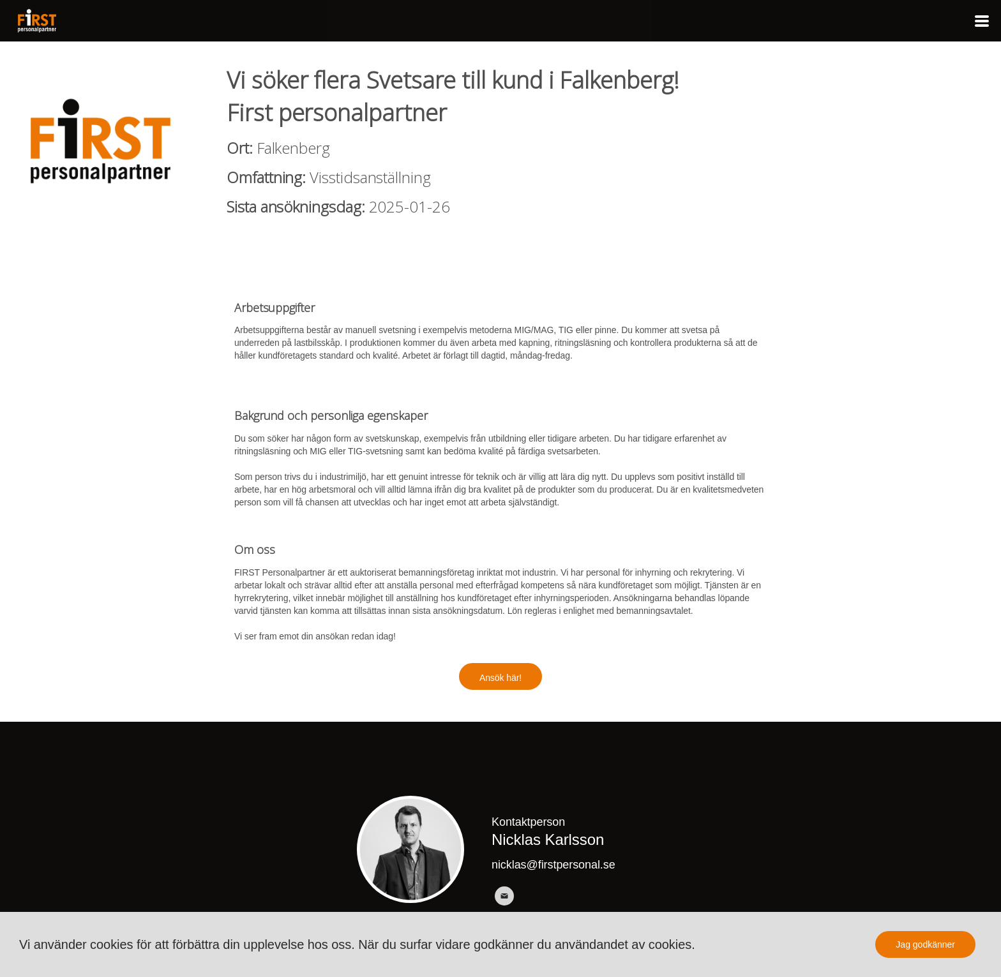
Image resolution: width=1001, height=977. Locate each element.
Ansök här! (500, 678)
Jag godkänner (925, 944)
